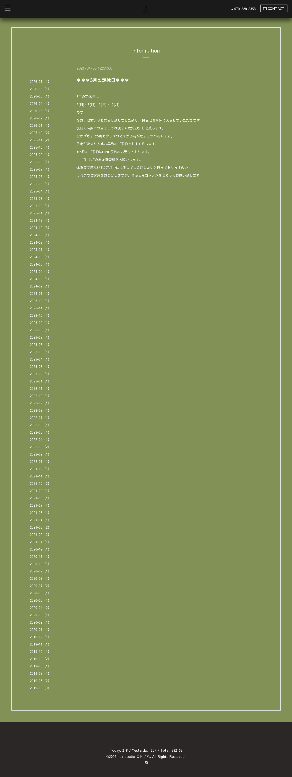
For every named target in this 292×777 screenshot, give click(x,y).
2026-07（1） (40, 81)
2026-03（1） (40, 110)
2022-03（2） (40, 446)
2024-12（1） (40, 220)
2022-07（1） (40, 417)
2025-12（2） (40, 132)
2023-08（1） (40, 329)
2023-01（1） (40, 381)
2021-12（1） (40, 468)
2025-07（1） (40, 169)
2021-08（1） (40, 497)
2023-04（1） (40, 359)
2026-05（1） (40, 96)
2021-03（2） (40, 527)
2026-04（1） (40, 103)
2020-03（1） (40, 614)
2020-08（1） (40, 578)
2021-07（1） (40, 505)
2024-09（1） (40, 234)
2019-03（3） (40, 687)
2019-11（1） (40, 644)
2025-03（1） (40, 198)
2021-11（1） (40, 476)
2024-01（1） (40, 293)
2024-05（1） (40, 264)
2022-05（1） (40, 432)
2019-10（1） (40, 651)
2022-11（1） (40, 388)
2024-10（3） (40, 227)
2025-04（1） (40, 191)
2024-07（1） (40, 249)
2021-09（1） (40, 490)
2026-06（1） (40, 88)
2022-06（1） (40, 424)
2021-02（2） (40, 534)
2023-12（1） (40, 300)
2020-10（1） (40, 563)
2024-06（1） (40, 256)
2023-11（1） (40, 308)
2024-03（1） (40, 278)
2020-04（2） (40, 607)
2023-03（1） (40, 366)
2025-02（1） (40, 205)
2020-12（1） (40, 549)
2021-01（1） (40, 541)
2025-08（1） (40, 161)
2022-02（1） (40, 454)
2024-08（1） (40, 242)
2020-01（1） (40, 629)
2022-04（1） (40, 439)
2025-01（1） (40, 213)
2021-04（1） (40, 519)
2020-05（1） (40, 600)
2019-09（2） (40, 658)
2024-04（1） (40, 271)
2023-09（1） (40, 322)
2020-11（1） (40, 556)
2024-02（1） (40, 286)
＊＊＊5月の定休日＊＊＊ (102, 80)
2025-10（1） (40, 147)
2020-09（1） (40, 571)
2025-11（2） (40, 139)
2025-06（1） (40, 176)
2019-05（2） (40, 680)
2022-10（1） (40, 395)
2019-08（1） (40, 666)
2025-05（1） (40, 183)
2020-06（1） (40, 592)
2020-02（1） (40, 622)
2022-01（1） (40, 461)
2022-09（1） (40, 402)
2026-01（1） (40, 125)
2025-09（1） (40, 154)
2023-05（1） (40, 351)
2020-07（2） (40, 585)
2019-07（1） (40, 673)
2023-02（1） (40, 373)
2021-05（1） (40, 512)
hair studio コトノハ (133, 756)
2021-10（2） (40, 483)
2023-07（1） (40, 337)
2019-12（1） (40, 636)
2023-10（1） (40, 315)
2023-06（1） (40, 344)
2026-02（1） (40, 118)
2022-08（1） (40, 410)
